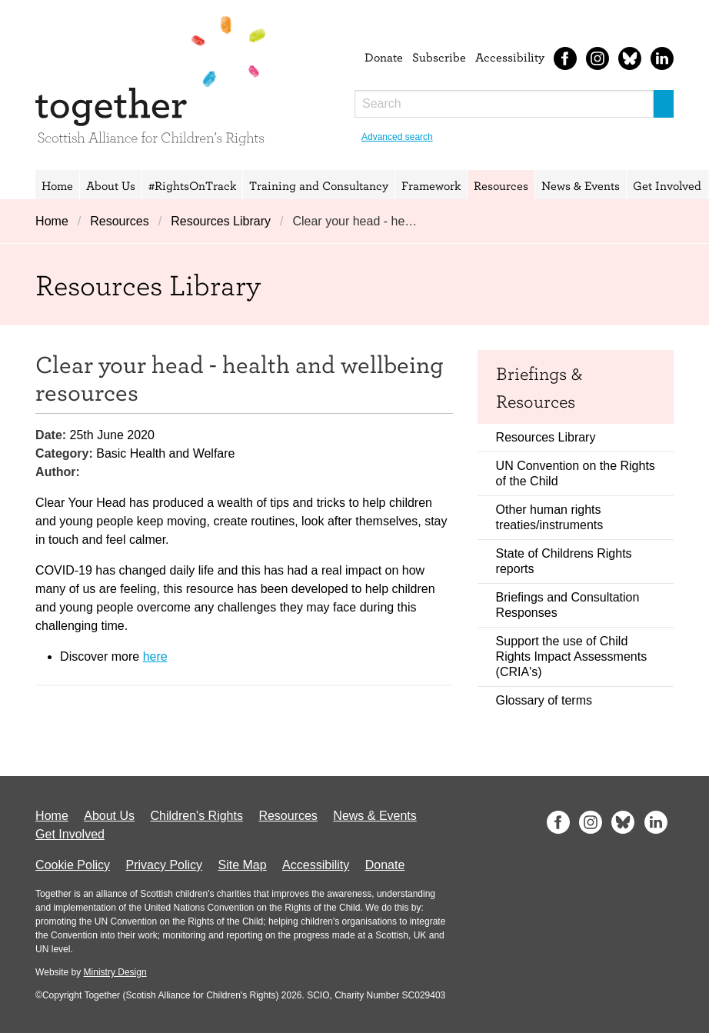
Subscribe (439, 57)
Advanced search (397, 137)
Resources (501, 185)
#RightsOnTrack (192, 185)
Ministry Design (115, 972)
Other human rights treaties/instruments (550, 517)
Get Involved (667, 185)
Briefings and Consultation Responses (568, 605)
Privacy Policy (163, 864)
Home (57, 185)
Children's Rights (197, 815)
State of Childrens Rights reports (564, 561)
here (155, 656)
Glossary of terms (544, 700)
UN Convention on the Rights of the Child (575, 473)
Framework (431, 185)
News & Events (580, 185)
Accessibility (509, 57)
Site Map (242, 864)
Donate (383, 57)
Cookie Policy (72, 864)
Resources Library (221, 221)
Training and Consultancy (318, 185)
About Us (110, 185)
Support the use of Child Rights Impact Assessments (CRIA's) (571, 656)
